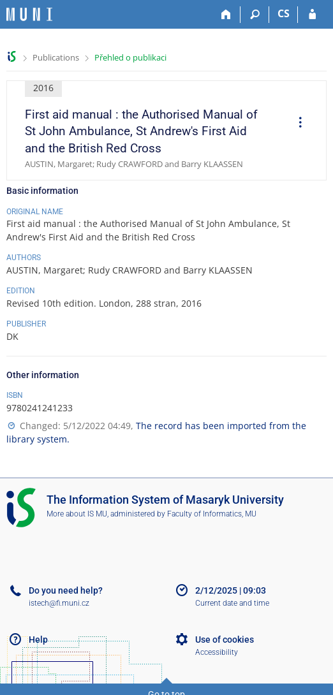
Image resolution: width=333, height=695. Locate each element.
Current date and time (232, 603)
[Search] (255, 14)
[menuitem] (296, 123)
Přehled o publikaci (130, 57)
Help (38, 639)
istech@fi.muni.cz (59, 603)
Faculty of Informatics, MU (211, 513)
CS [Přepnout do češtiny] (284, 13)
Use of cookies (224, 639)
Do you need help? (66, 590)
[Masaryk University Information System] (29, 14)
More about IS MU (77, 513)
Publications (56, 57)
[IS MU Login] (312, 14)
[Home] (226, 14)
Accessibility (216, 652)
